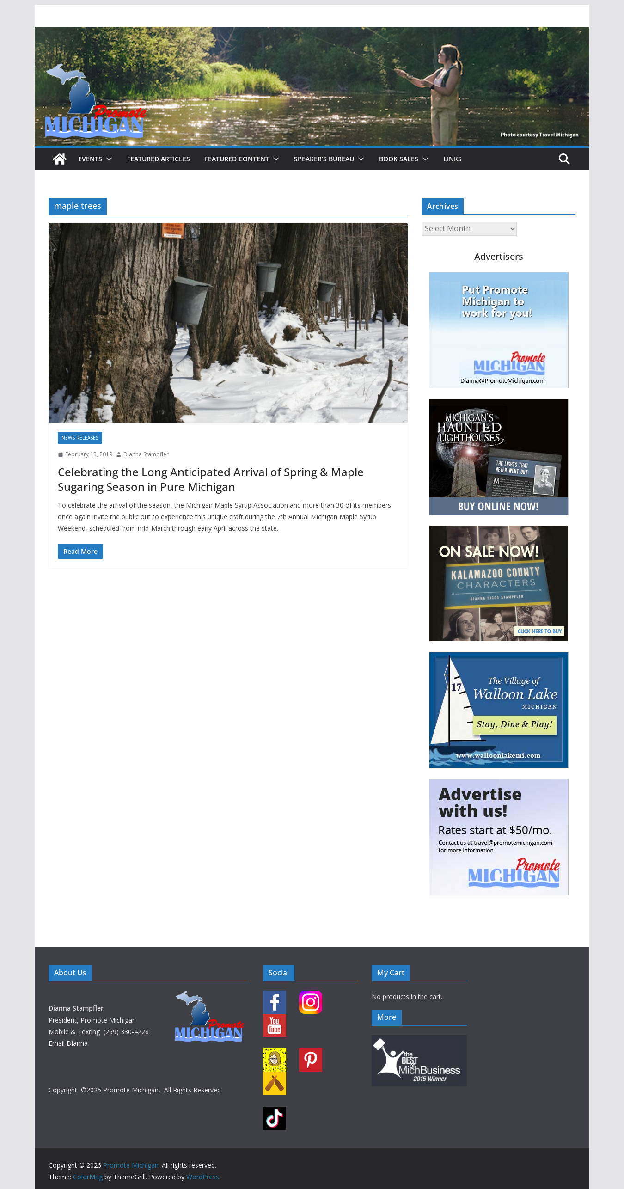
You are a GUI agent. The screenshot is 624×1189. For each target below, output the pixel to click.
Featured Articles (158, 158)
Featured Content (237, 158)
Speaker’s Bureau (324, 158)
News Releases (79, 438)
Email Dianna (68, 1043)
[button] (107, 159)
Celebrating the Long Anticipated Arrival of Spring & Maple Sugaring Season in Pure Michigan (211, 479)
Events (90, 158)
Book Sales (398, 158)
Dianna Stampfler (146, 454)
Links (452, 158)
